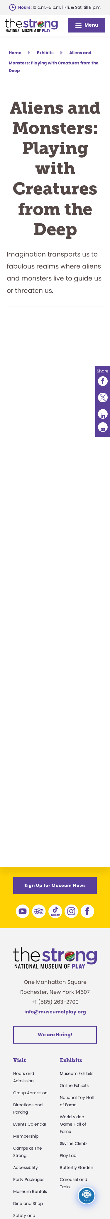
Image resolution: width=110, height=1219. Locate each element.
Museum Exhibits (76, 1073)
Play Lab (68, 1155)
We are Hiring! (55, 1034)
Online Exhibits (74, 1085)
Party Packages (28, 1179)
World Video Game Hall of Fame (73, 1124)
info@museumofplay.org (55, 1011)
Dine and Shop (28, 1203)
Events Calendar (29, 1124)
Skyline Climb (73, 1143)
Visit (19, 1060)
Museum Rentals (30, 1191)
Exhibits (71, 1060)
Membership (25, 1136)
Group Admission (30, 1093)
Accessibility (25, 1167)
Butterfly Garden (76, 1167)
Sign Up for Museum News (55, 885)
